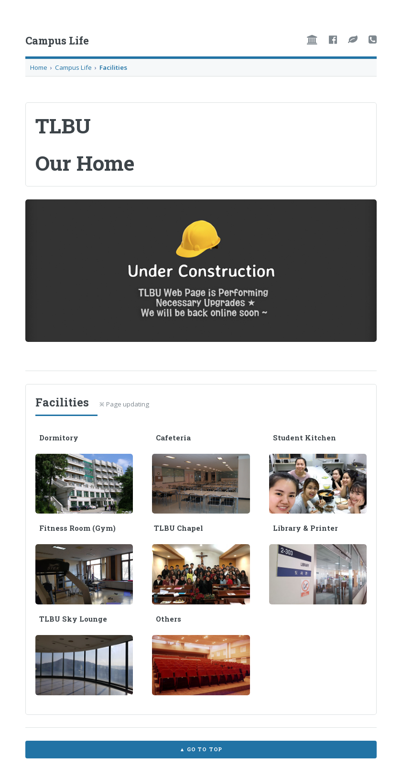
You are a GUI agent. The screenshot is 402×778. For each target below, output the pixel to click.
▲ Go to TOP (201, 749)
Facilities (113, 67)
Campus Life (73, 67)
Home (38, 67)
